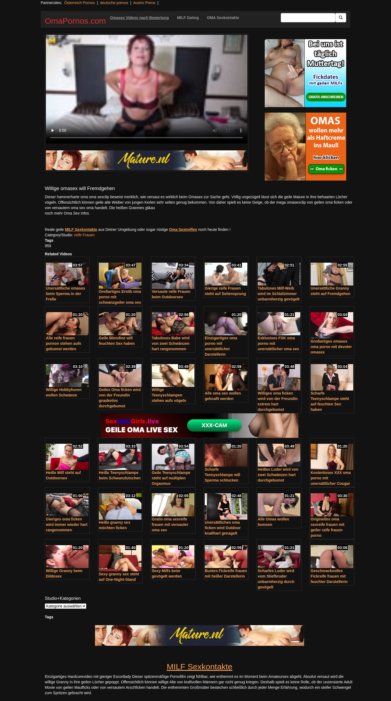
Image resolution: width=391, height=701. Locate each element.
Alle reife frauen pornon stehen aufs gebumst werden (63, 343)
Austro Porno (144, 3)
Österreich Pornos (79, 3)
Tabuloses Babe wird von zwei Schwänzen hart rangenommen (171, 343)
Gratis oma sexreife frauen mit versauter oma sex (170, 524)
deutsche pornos (114, 3)
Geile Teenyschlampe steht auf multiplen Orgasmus (171, 478)
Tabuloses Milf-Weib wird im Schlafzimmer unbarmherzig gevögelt (278, 293)
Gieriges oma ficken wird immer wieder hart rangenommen (66, 524)
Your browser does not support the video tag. (146, 89)
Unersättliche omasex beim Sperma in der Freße (65, 293)
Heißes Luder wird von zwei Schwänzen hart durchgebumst (278, 474)
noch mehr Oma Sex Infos (67, 213)
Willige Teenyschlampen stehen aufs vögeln (169, 395)
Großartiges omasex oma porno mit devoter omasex (331, 346)
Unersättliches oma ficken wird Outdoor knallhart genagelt (223, 527)
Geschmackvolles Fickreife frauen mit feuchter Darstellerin (329, 576)
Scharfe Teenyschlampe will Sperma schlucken (222, 474)
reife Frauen (84, 235)
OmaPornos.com (75, 20)
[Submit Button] (340, 17)
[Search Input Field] (308, 17)
